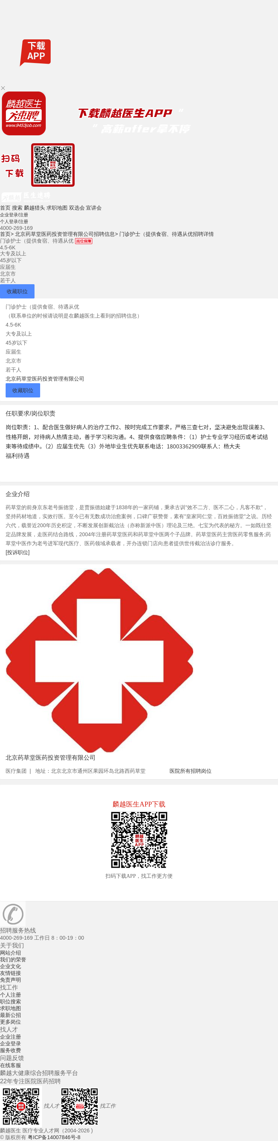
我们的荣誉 (13, 960)
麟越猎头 (34, 208)
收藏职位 (17, 291)
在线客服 (10, 1065)
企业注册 (10, 1037)
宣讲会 (94, 208)
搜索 (17, 208)
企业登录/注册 (14, 214)
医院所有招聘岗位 (191, 771)
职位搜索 (10, 1002)
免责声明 (10, 980)
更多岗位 (10, 1022)
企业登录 (10, 1044)
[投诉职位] (18, 552)
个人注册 (10, 995)
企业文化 (10, 966)
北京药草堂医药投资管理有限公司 (45, 379)
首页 (5, 208)
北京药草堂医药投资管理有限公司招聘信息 (66, 234)
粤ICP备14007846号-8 (54, 1137)
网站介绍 (10, 953)
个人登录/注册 (14, 221)
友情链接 (10, 973)
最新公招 (10, 1015)
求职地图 (57, 208)
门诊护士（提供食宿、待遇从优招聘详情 (166, 234)
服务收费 (10, 1050)
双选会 (77, 208)
